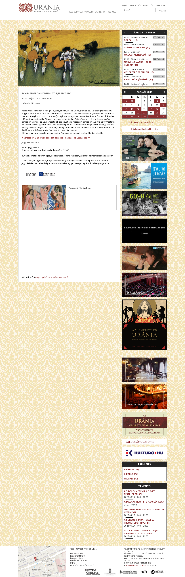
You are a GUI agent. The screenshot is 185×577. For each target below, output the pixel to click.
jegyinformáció (77, 556)
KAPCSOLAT (161, 5)
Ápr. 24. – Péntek (144, 32)
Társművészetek (47, 17)
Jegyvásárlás (158, 37)
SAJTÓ (125, 5)
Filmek (25, 17)
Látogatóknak (98, 17)
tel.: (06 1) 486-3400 (107, 12)
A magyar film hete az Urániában (144, 501)
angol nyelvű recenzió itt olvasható (51, 277)
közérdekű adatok (79, 560)
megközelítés (76, 553)
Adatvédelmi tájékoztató (82, 565)
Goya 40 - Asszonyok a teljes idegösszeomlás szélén (141, 532)
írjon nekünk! (76, 558)
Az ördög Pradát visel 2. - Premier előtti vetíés (139, 521)
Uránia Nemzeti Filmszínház (141, 122)
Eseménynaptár (125, 17)
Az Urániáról (72, 17)
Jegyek (145, 17)
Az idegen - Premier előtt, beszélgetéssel (139, 493)
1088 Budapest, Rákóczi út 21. (83, 12)
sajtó (72, 563)
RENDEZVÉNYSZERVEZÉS (141, 5)
